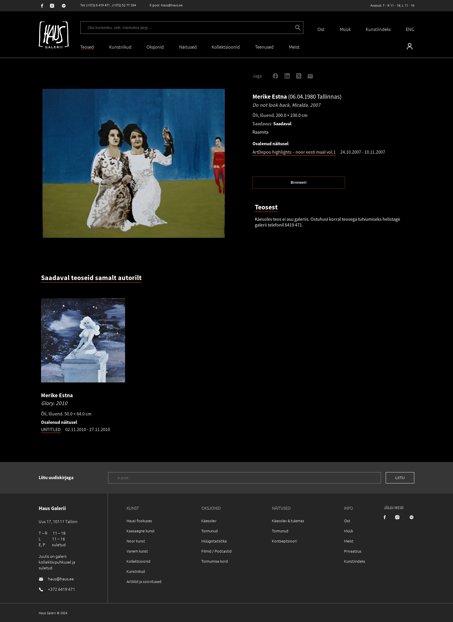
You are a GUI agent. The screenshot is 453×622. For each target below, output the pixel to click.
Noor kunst (136, 541)
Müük (345, 29)
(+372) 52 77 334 (124, 5)
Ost (321, 29)
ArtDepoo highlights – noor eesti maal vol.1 (294, 152)
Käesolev (208, 520)
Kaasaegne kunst (141, 530)
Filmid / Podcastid (216, 551)
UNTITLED (51, 429)
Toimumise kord (214, 561)
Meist (348, 541)
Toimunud (209, 530)
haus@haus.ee (172, 5)
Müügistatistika (214, 541)
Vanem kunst (137, 551)
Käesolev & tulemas (288, 520)
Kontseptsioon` (285, 541)
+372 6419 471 (61, 589)
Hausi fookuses (139, 520)
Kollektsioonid (226, 47)
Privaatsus (352, 551)
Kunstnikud (120, 47)
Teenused (264, 47)
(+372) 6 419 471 (98, 5)
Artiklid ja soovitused (144, 581)
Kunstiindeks (378, 29)
